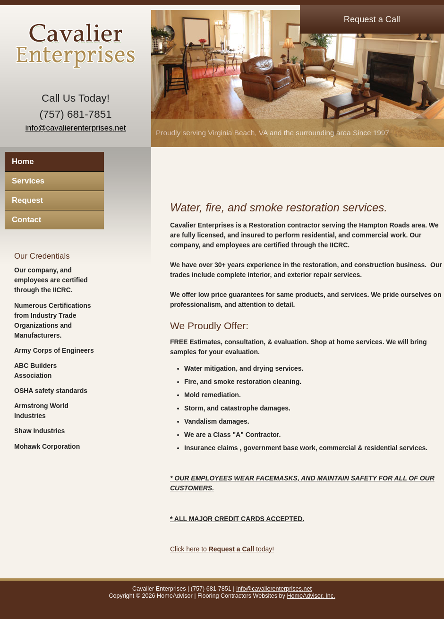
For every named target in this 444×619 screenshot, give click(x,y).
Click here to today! (222, 549)
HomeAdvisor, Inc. (311, 596)
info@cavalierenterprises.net (76, 127)
